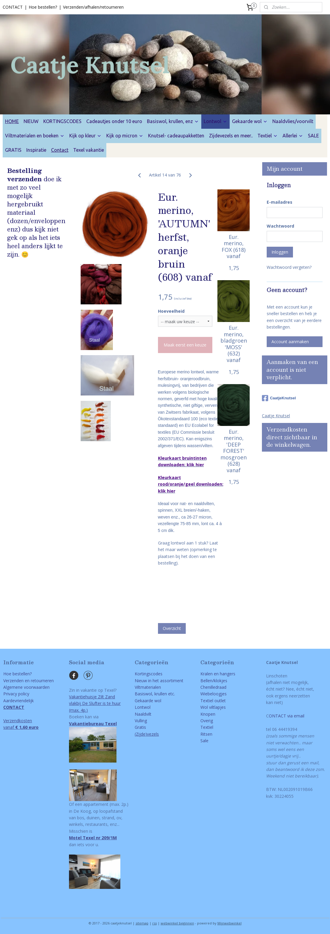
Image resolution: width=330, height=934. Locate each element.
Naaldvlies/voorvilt (292, 121)
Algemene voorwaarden (26, 687)
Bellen (206, 680)
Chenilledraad (213, 687)
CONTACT (13, 7)
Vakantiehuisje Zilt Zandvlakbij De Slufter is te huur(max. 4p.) (95, 703)
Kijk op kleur (85, 135)
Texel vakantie (88, 150)
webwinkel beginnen (177, 923)
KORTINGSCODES (62, 121)
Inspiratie (36, 150)
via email (295, 716)
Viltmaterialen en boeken (35, 135)
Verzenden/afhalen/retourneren (93, 7)
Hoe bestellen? (43, 7)
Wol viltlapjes (213, 707)
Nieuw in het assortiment (159, 680)
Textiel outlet (213, 700)
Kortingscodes (148, 674)
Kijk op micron (124, 135)
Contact (59, 150)
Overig (206, 720)
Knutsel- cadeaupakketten (176, 135)
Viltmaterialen (148, 687)
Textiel (267, 135)
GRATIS (13, 150)
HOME (12, 121)
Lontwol (215, 121)
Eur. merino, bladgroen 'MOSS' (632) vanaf (233, 344)
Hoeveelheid (171, 311)
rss (154, 923)
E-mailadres (279, 202)
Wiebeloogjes (213, 694)
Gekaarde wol (250, 121)
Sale (204, 740)
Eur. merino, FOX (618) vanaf (233, 246)
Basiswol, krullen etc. (155, 694)
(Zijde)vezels (147, 734)
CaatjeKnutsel (279, 398)
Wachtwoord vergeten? (289, 267)
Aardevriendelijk (18, 700)
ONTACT (277, 716)
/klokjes (219, 680)
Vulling (141, 720)
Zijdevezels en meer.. (231, 135)
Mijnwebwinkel (229, 923)
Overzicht (171, 628)
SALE (313, 135)
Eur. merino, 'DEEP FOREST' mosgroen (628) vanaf (233, 450)
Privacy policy (16, 694)
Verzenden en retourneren (28, 680)
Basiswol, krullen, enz (173, 121)
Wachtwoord (280, 226)
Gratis (140, 727)
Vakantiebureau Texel (93, 723)
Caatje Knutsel (276, 415)
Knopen (207, 714)
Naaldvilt (143, 714)
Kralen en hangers (217, 674)
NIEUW (31, 121)
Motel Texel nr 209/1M (93, 838)
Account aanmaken (290, 341)
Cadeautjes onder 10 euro (114, 121)
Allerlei (293, 135)
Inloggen (279, 252)
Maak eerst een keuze (185, 345)
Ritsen (206, 734)
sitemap (142, 923)
